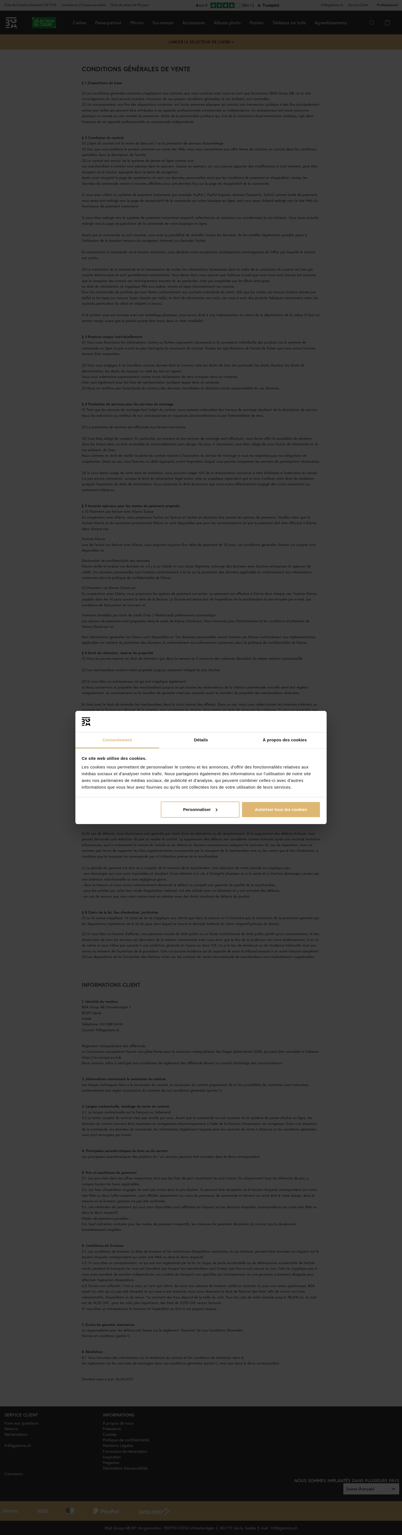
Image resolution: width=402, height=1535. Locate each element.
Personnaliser (200, 809)
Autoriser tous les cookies (281, 809)
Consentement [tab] (117, 739)
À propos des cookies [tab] (285, 739)
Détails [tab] (201, 739)
